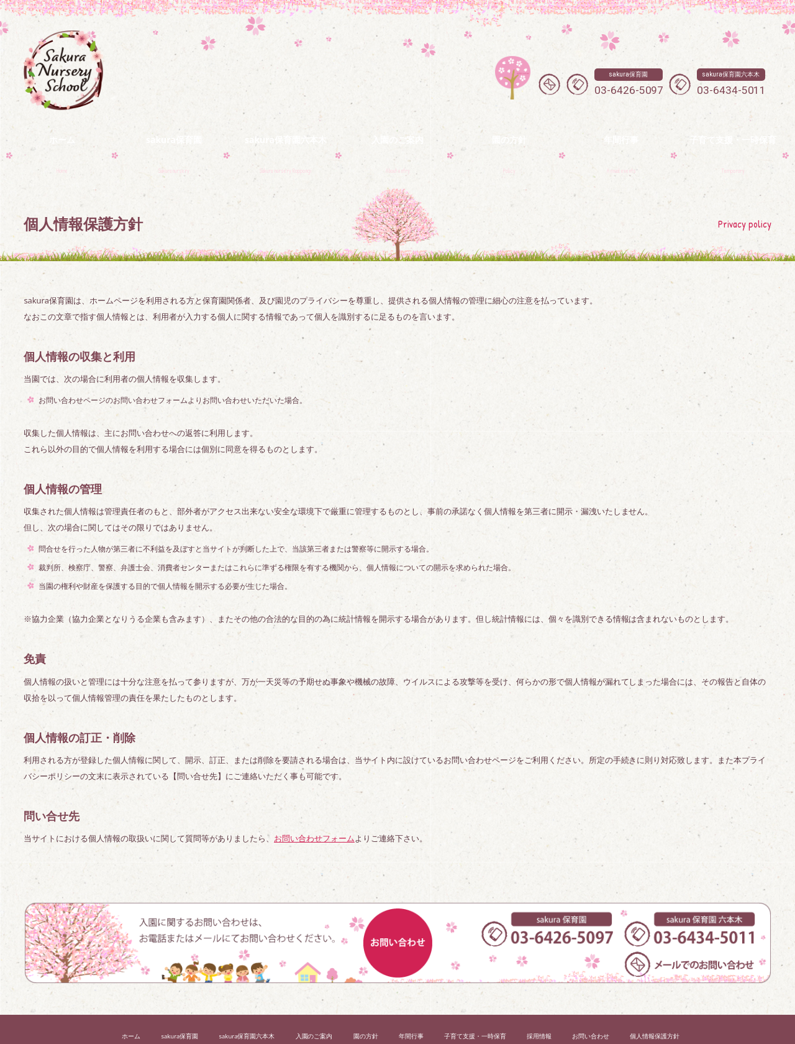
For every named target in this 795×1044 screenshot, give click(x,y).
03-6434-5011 (731, 82)
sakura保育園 (179, 1008)
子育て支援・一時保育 (475, 1008)
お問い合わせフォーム (314, 809)
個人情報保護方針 (654, 1008)
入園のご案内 (314, 1008)
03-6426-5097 (629, 82)
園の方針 (365, 1008)
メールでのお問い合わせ (549, 83)
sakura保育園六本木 (247, 1008)
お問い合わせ (590, 1008)
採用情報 (539, 1008)
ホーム (131, 1008)
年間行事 (411, 1008)
